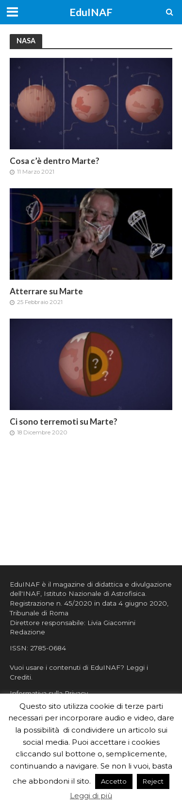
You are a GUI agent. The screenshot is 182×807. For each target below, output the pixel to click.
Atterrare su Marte (46, 291)
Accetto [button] (114, 781)
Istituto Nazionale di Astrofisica (94, 593)
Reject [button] (153, 781)
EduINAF (91, 12)
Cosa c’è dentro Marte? (54, 161)
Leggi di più (91, 795)
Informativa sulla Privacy (49, 693)
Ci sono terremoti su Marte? (63, 421)
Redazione (27, 632)
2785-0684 (48, 648)
